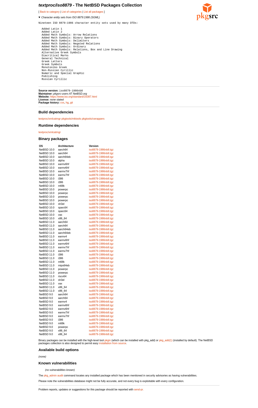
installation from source (112, 357)
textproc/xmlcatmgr (50, 133)
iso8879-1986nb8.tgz (101, 164)
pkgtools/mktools (71, 133)
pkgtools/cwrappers (93, 133)
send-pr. (139, 403)
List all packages (93, 11)
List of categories (72, 11)
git (71, 116)
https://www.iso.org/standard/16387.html (73, 111)
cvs (62, 116)
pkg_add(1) (165, 354)
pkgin (107, 354)
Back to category (50, 11)
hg (67, 116)
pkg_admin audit (53, 389)
